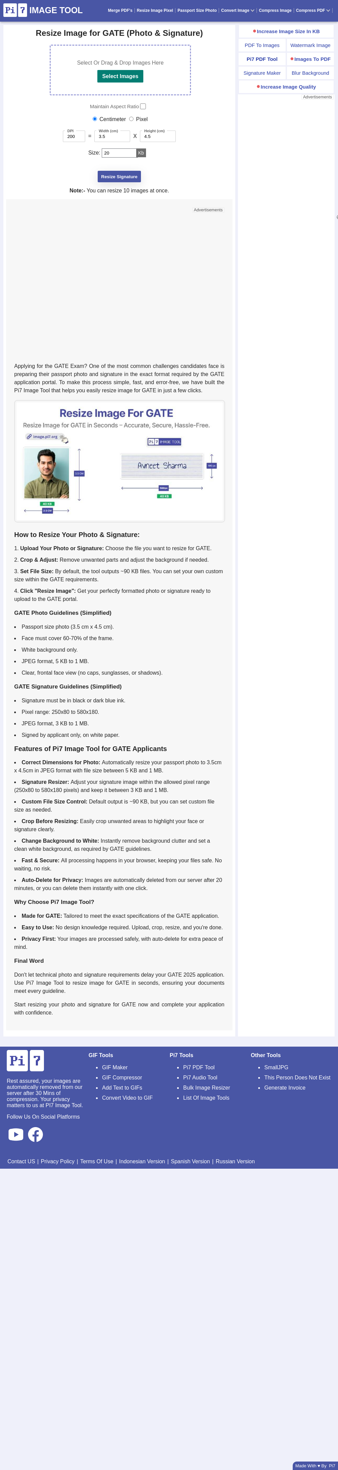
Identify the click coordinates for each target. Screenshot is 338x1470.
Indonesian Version (142, 1161)
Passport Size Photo (197, 10)
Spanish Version (190, 1161)
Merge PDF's (120, 10)
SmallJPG (276, 1067)
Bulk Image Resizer (206, 1088)
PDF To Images (262, 45)
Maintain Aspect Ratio (114, 106)
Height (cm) (154, 131)
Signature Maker (262, 73)
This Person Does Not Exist (297, 1077)
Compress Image (275, 10)
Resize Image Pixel (155, 10)
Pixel (142, 119)
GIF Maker (115, 1067)
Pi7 (332, 1465)
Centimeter (112, 119)
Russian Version (235, 1161)
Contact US (21, 1161)
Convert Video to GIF (127, 1098)
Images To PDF (312, 59)
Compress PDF (313, 10)
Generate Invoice (285, 1088)
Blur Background (310, 73)
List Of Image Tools (206, 1098)
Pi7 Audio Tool (200, 1077)
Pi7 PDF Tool (199, 1067)
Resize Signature (119, 176)
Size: (94, 153)
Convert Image (237, 10)
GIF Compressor (122, 1077)
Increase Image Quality (288, 87)
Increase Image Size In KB (288, 31)
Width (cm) (108, 131)
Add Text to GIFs (122, 1088)
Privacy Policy (58, 1161)
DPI (70, 131)
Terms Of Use (97, 1161)
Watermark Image (310, 45)
